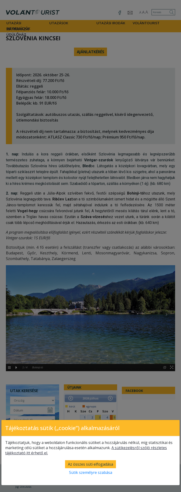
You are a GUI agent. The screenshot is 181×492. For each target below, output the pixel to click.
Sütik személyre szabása (90, 472)
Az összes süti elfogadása (90, 464)
